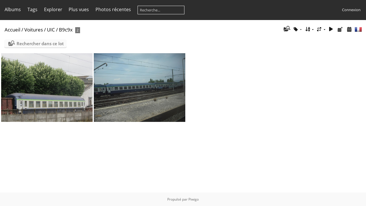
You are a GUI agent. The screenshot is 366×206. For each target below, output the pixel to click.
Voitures (33, 29)
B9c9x (66, 29)
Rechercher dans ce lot (40, 43)
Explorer (53, 9)
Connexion (351, 9)
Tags (32, 9)
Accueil (12, 29)
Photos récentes (113, 9)
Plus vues (79, 9)
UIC (51, 29)
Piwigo (193, 199)
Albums (13, 9)
